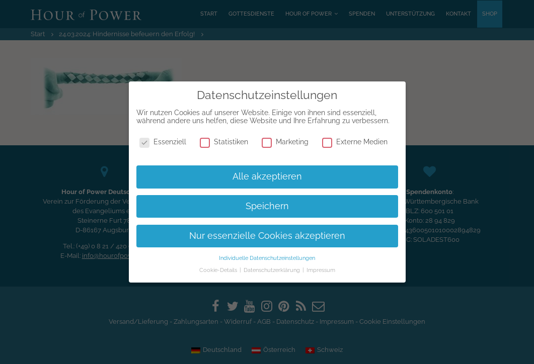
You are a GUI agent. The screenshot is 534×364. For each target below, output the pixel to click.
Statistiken (224, 142)
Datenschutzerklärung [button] (272, 270)
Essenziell (162, 142)
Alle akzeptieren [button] (267, 176)
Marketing (285, 142)
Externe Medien (355, 142)
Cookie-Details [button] (219, 270)
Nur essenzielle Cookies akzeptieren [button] (267, 236)
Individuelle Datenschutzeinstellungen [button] (267, 258)
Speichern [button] (267, 206)
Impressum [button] (321, 270)
